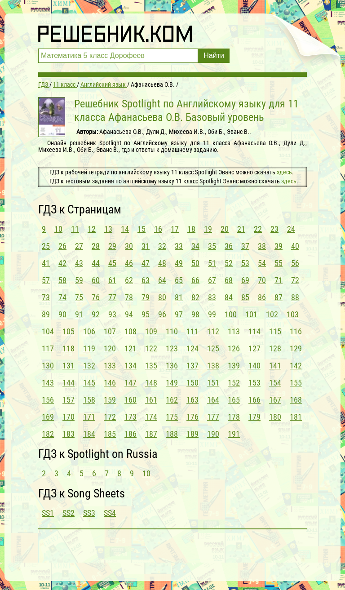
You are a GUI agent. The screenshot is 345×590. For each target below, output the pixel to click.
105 (68, 331)
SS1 (48, 513)
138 (213, 365)
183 (68, 434)
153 (254, 382)
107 (110, 331)
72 (295, 280)
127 (254, 348)
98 (195, 314)
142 (296, 365)
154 (275, 382)
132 (89, 365)
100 (231, 314)
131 (68, 365)
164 (213, 399)
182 (48, 434)
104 (48, 331)
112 (213, 331)
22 (258, 229)
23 (274, 229)
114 (254, 331)
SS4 (110, 513)
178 (234, 416)
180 (275, 416)
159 (110, 399)
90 (62, 314)
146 (110, 382)
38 (262, 246)
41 (46, 263)
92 (96, 314)
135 (151, 365)
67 (212, 280)
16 (158, 229)
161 (151, 399)
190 (213, 434)
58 (62, 280)
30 (129, 246)
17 (175, 229)
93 (112, 314)
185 (110, 434)
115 (275, 331)
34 (195, 246)
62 (129, 280)
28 (96, 246)
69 (245, 280)
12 (92, 229)
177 (213, 416)
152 (234, 382)
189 (192, 434)
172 (110, 416)
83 (212, 297)
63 (146, 280)
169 (48, 416)
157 (68, 399)
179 (254, 416)
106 (89, 331)
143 (48, 382)
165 (234, 399)
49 (179, 263)
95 (146, 314)
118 (68, 348)
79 (146, 297)
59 (79, 280)
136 (172, 365)
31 (146, 246)
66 (195, 280)
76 (96, 297)
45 (112, 263)
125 (213, 348)
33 (179, 246)
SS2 (68, 513)
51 (212, 263)
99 (212, 314)
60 (96, 280)
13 (108, 229)
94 (129, 314)
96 (162, 314)
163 (192, 399)
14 (125, 229)
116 (296, 331)
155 (296, 382)
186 (130, 434)
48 (162, 263)
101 (251, 314)
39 (278, 246)
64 (162, 280)
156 (48, 399)
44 (96, 263)
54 (262, 263)
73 (46, 297)
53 (245, 263)
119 (89, 348)
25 (46, 246)
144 (68, 382)
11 (75, 229)
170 (68, 416)
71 (278, 280)
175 (172, 416)
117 (48, 348)
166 (254, 399)
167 (275, 399)
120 (110, 348)
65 (179, 280)
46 (129, 263)
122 (151, 348)
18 (191, 229)
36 (229, 246)
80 (162, 297)
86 (262, 297)
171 (89, 416)
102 (272, 314)
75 (79, 297)
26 (62, 246)
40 (295, 246)
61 (112, 280)
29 (112, 246)
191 (234, 434)
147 (130, 382)
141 (275, 365)
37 (245, 246)
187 (151, 434)
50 (195, 263)
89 (46, 314)
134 (130, 365)
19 (208, 229)
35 (212, 246)
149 (172, 382)
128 (275, 348)
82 (195, 297)
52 (229, 263)
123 (172, 348)
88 (295, 297)
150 (192, 382)
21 (241, 229)
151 (213, 382)
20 (225, 229)
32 (162, 246)
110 (172, 331)
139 (234, 365)
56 (295, 263)
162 (172, 399)
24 (291, 229)
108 (130, 331)
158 (89, 399)
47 (146, 263)
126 (234, 348)
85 (245, 297)
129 (296, 348)
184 (89, 434)
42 (62, 263)
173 (130, 416)
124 (192, 348)
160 (130, 399)
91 (79, 314)
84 (229, 297)
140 (254, 365)
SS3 (89, 513)
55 (278, 263)
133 (110, 365)
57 (46, 280)
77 (112, 297)
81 (179, 297)
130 (48, 365)
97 (179, 314)
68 (229, 280)
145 (89, 382)
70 (262, 280)
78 (129, 297)
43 (79, 263)
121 (130, 348)
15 (141, 229)
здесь (284, 172)
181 (296, 416)
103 (293, 314)
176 (192, 416)
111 (192, 331)
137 (192, 365)
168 (296, 399)
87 (278, 297)
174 (151, 416)
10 (58, 229)
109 (151, 331)
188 (172, 434)
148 (151, 382)
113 (234, 331)
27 (79, 246)
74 (62, 297)
